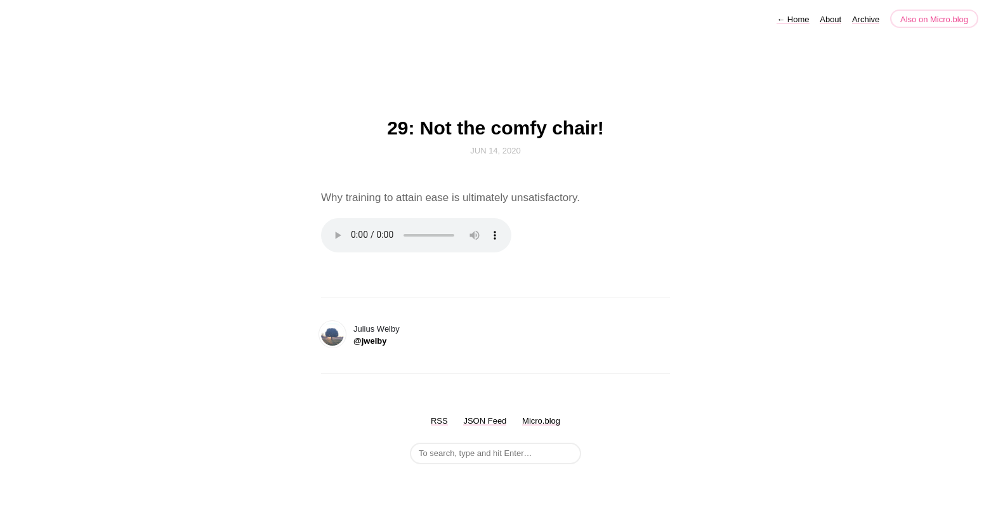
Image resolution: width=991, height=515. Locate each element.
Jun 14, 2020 (495, 150)
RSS (439, 421)
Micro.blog (541, 421)
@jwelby (369, 341)
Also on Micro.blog (934, 19)
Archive (865, 19)
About (830, 19)
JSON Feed (484, 421)
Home (793, 19)
